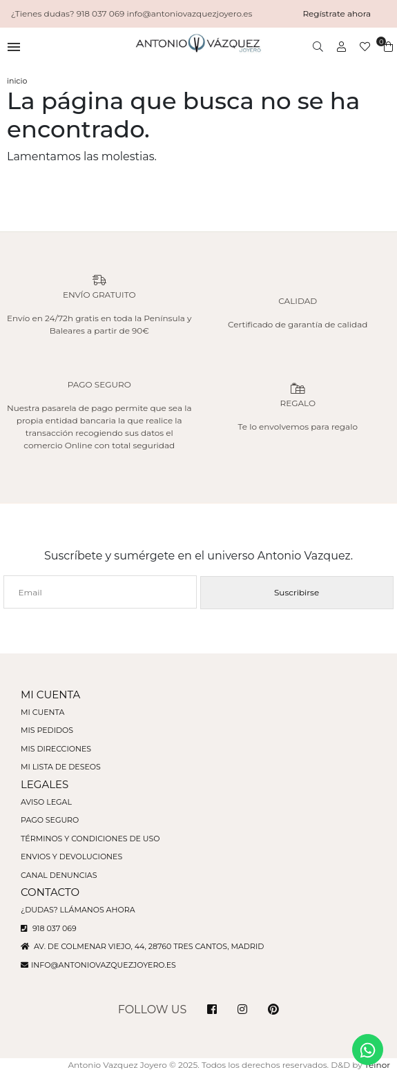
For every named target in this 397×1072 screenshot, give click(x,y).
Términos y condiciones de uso (90, 838)
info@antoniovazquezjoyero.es (103, 965)
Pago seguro (50, 820)
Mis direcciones (56, 749)
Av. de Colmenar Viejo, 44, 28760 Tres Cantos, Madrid (142, 946)
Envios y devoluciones (71, 856)
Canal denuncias (59, 875)
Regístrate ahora (336, 13)
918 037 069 (49, 928)
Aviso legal (46, 802)
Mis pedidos (47, 730)
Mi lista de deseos (61, 767)
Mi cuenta (42, 712)
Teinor (377, 1065)
